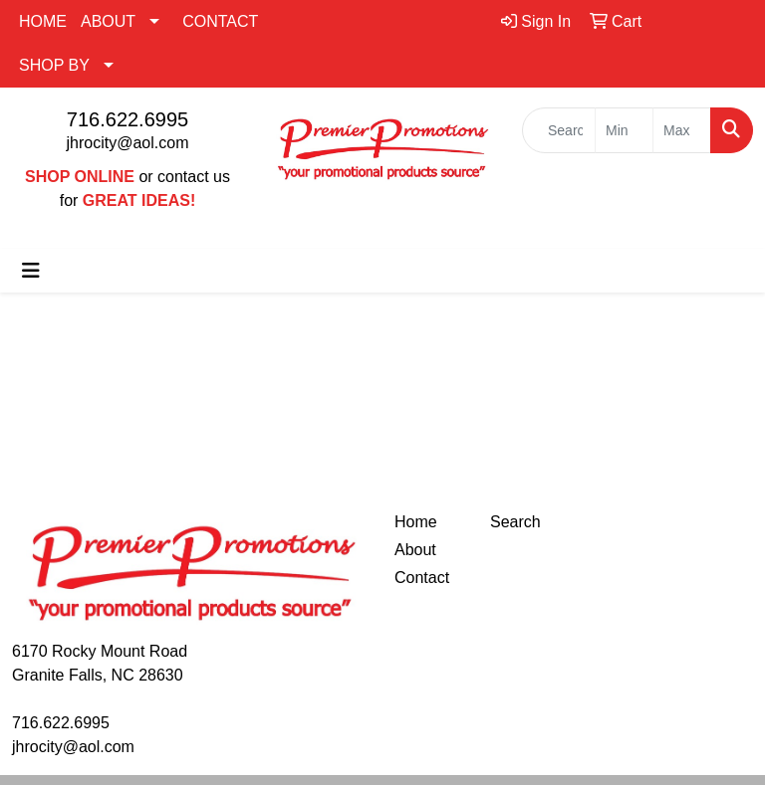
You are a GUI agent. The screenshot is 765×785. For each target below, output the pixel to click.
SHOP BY (54, 65)
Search (515, 521)
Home (415, 521)
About (415, 549)
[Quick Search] (559, 130)
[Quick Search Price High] (681, 130)
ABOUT (108, 21)
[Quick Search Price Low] (624, 130)
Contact (421, 577)
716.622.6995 (127, 119)
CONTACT (220, 21)
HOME (43, 21)
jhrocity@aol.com (128, 142)
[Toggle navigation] (31, 271)
